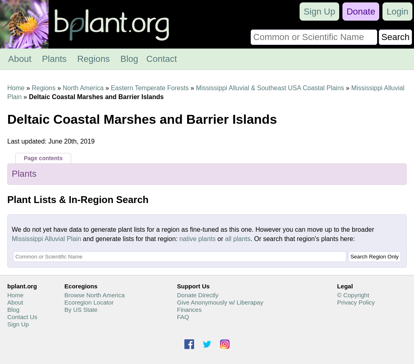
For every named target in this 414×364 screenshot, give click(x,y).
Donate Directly (198, 295)
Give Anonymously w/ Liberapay (220, 302)
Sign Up (319, 11)
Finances (189, 309)
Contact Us (22, 316)
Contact (161, 59)
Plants (54, 59)
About (20, 59)
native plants (197, 238)
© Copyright (353, 295)
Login (397, 11)
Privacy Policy (356, 302)
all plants (237, 238)
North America (83, 88)
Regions (93, 59)
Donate (360, 11)
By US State (80, 309)
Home (16, 88)
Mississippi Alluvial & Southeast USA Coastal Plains (270, 88)
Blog (129, 59)
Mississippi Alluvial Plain (46, 238)
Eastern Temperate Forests (150, 88)
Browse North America (94, 295)
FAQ (183, 316)
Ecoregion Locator (89, 302)
